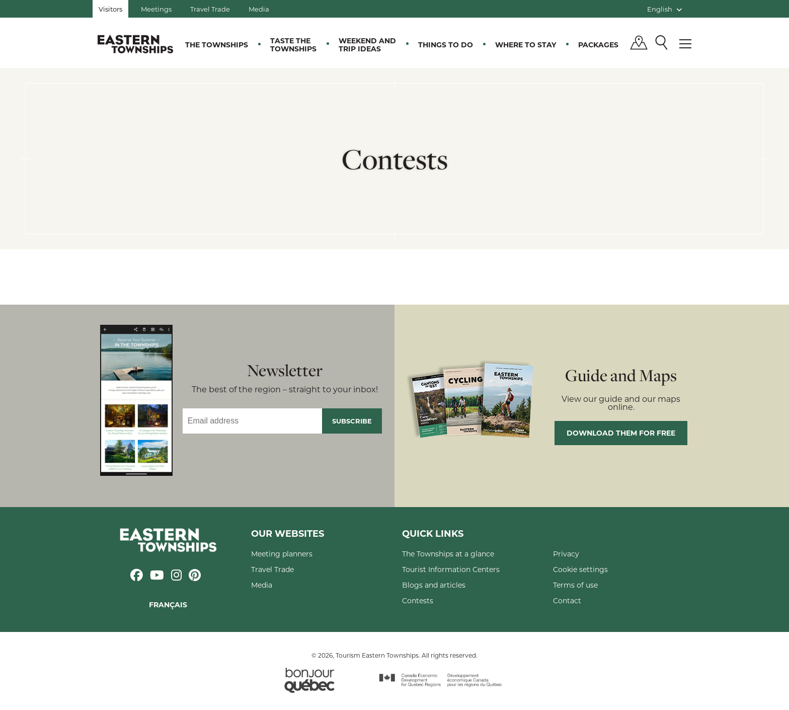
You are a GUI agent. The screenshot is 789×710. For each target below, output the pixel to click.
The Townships (216, 44)
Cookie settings (580, 569)
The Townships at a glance (448, 553)
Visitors (110, 9)
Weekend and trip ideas (367, 44)
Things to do (445, 44)
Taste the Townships (293, 44)
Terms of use (575, 585)
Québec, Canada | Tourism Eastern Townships (135, 43)
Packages (598, 44)
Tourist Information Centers (451, 569)
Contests (417, 600)
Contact (567, 600)
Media (259, 9)
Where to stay (525, 44)
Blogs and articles (433, 585)
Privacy (566, 553)
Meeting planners (281, 553)
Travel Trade (210, 9)
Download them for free (621, 433)
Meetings (156, 9)
